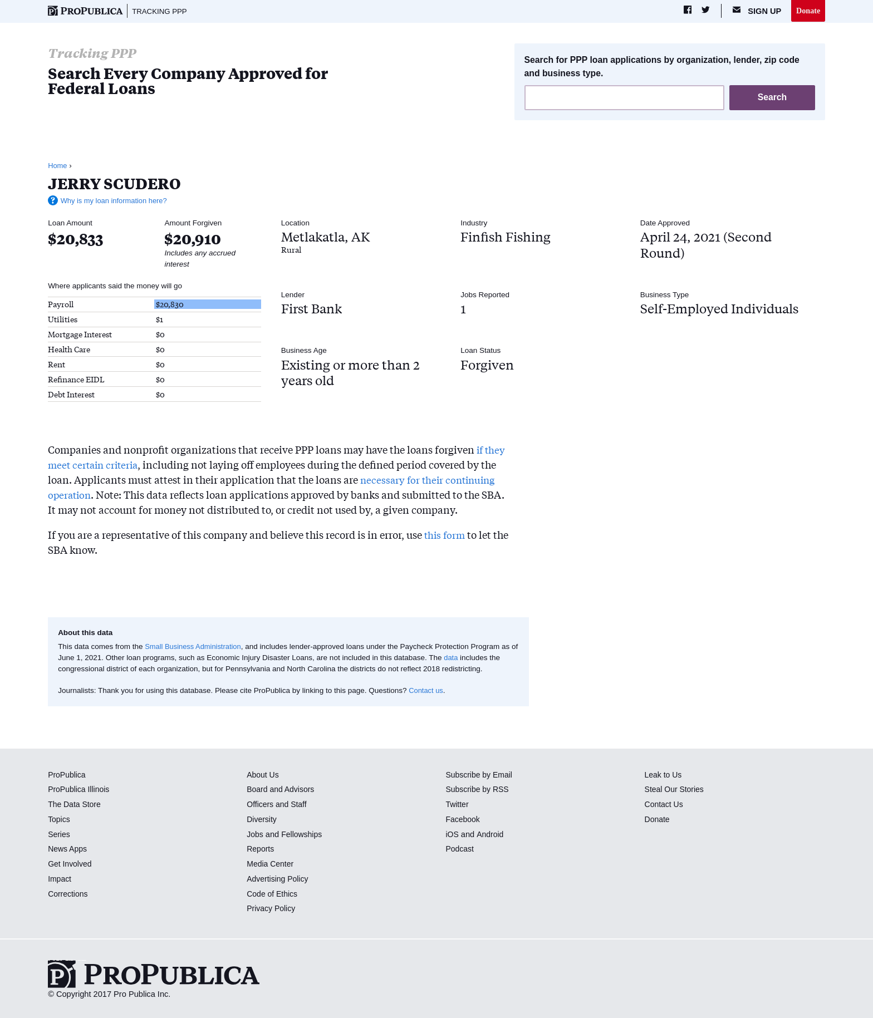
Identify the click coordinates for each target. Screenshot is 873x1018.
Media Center (271, 864)
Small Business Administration (195, 647)
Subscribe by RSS (478, 790)
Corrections (69, 894)
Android (490, 834)
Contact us (427, 691)
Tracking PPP (161, 11)
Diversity (262, 819)
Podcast (460, 849)
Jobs (255, 834)
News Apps (68, 849)
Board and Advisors (282, 790)
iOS (452, 834)
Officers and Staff (278, 804)
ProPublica (67, 775)
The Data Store (75, 804)
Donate (807, 10)
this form (445, 535)
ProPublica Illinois (80, 790)
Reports (261, 849)
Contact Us (665, 804)
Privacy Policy (272, 909)
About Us (263, 775)
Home (58, 166)
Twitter (457, 804)
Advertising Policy (279, 879)
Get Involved (71, 864)
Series (59, 834)
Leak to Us (664, 775)
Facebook (463, 819)
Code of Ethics (273, 894)
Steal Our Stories (676, 790)
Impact (60, 879)
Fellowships (303, 834)
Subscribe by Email (480, 775)
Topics (59, 819)
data (459, 658)
